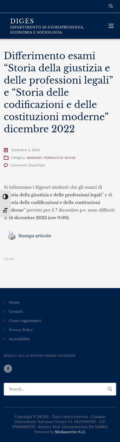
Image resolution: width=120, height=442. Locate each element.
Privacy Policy (21, 330)
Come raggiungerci (25, 321)
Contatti (16, 311)
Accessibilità (19, 339)
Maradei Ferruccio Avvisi (51, 158)
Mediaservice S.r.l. (70, 432)
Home (14, 302)
